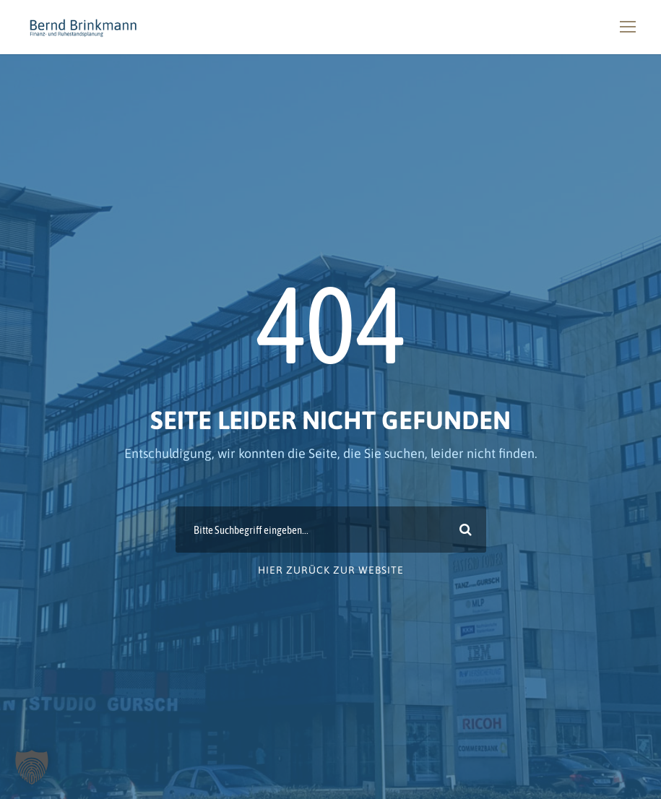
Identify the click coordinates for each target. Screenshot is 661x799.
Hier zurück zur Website (331, 570)
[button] (32, 767)
